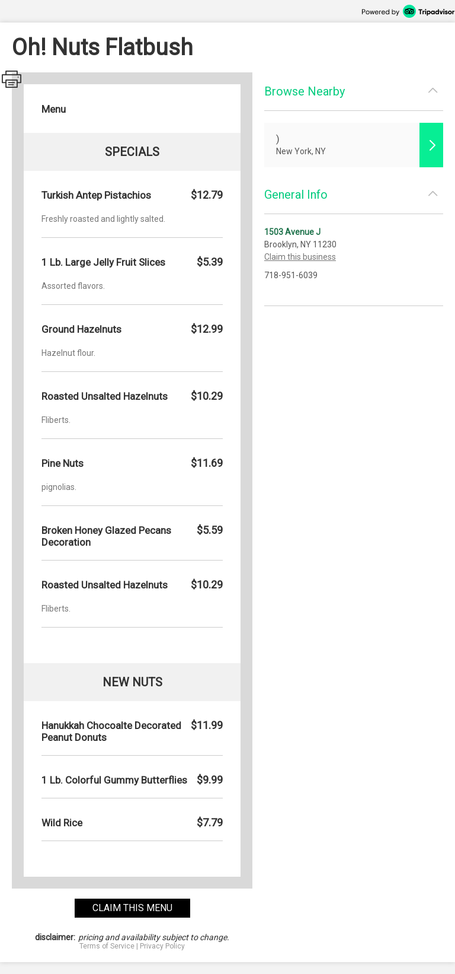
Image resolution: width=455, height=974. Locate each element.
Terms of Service (106, 946)
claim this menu (132, 907)
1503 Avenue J (292, 232)
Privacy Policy (162, 946)
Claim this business (300, 257)
